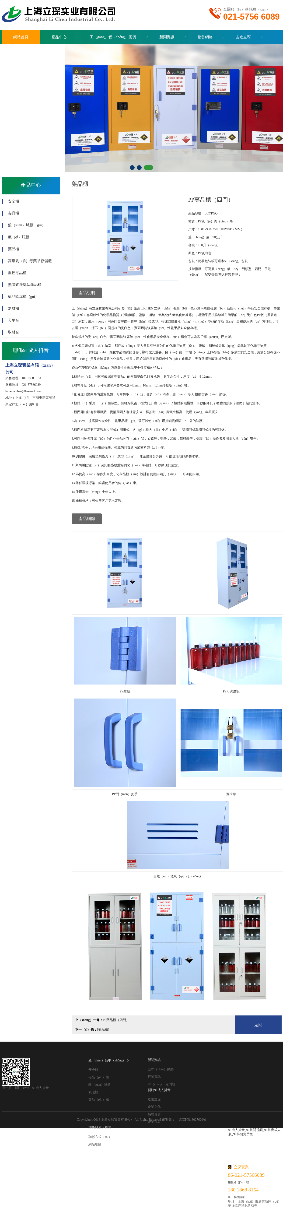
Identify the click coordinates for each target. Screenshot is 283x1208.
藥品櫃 (13, 249)
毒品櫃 (13, 213)
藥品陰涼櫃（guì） (23, 296)
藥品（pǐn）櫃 (98, 1099)
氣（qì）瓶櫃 (18, 237)
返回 (258, 1024)
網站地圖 (94, 1144)
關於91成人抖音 (159, 1090)
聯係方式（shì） (100, 1137)
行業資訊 (154, 1076)
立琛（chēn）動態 (160, 1069)
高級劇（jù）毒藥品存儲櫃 (30, 261)
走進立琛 (154, 1099)
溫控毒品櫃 (17, 273)
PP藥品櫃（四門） (116, 1020)
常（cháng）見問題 (161, 1084)
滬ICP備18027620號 (192, 1119)
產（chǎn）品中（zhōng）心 (108, 1060)
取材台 (13, 332)
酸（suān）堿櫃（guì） (27, 225)
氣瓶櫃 (93, 1092)
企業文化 (154, 1107)
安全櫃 (13, 201)
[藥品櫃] (103, 1029)
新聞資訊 (154, 1060)
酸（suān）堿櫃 (99, 1084)
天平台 (13, 320)
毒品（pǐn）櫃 (98, 1077)
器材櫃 (13, 308)
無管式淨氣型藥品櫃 (25, 285)
